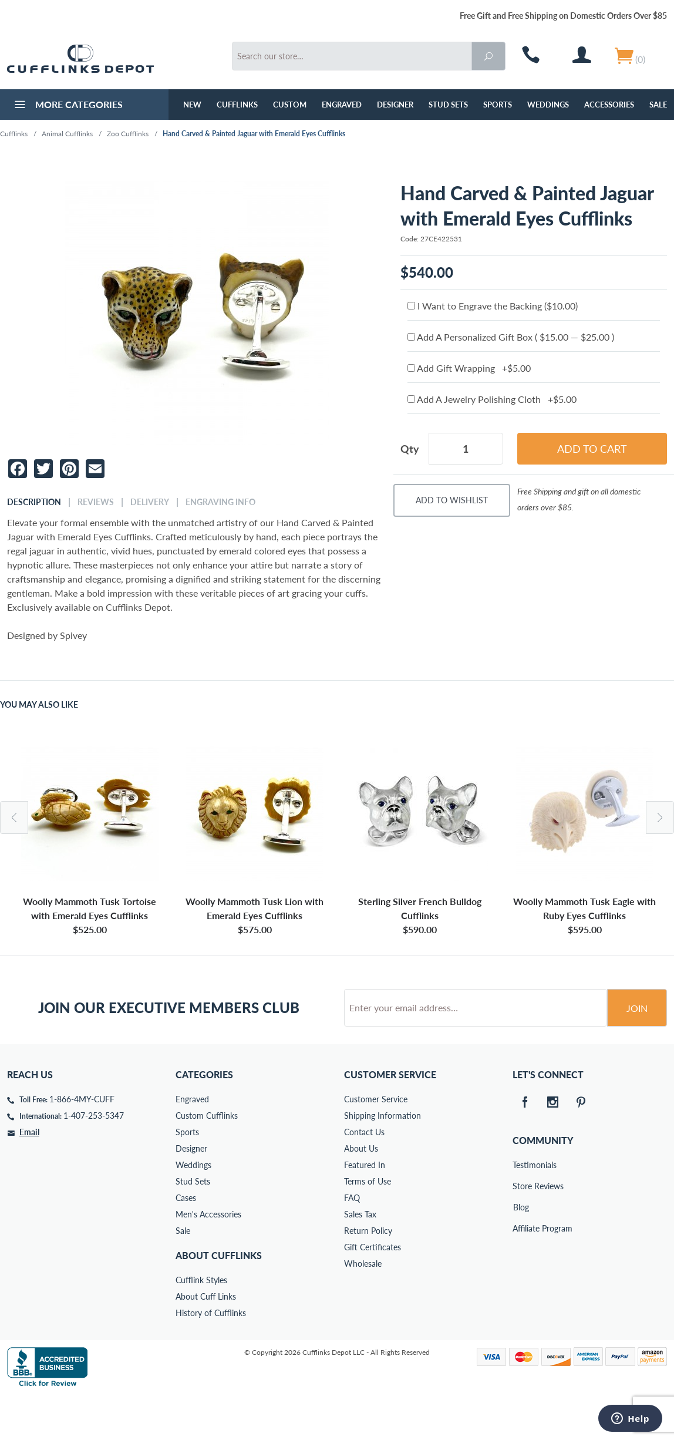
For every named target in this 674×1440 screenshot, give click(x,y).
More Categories (67, 106)
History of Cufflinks (211, 1357)
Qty (409, 448)
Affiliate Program (521, 1273)
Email (29, 1177)
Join (637, 1052)
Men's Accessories (208, 1259)
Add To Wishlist (452, 500)
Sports (497, 104)
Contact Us (364, 1177)
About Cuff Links (206, 1341)
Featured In (364, 1209)
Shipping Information (382, 1160)
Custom (289, 104)
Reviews (95, 502)
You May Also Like (39, 704)
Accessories (609, 104)
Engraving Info (220, 502)
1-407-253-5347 (93, 1160)
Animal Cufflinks (67, 133)
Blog (521, 1252)
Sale (183, 1275)
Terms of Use (367, 1226)
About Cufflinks (219, 1300)
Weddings (548, 104)
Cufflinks (237, 104)
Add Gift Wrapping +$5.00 (469, 368)
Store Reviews (521, 1231)
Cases (186, 1242)
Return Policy (368, 1275)
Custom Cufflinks (207, 1160)
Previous (14, 817)
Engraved (342, 104)
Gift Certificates (372, 1292)
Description (34, 502)
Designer (395, 104)
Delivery (149, 502)
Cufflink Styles (201, 1325)
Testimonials (521, 1209)
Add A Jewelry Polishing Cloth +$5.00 (492, 399)
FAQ (352, 1242)
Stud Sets (448, 104)
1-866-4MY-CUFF (81, 1144)
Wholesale (363, 1308)
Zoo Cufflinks (128, 133)
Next (660, 817)
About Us (361, 1193)
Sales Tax (360, 1259)
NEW (192, 104)
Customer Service (375, 1144)
